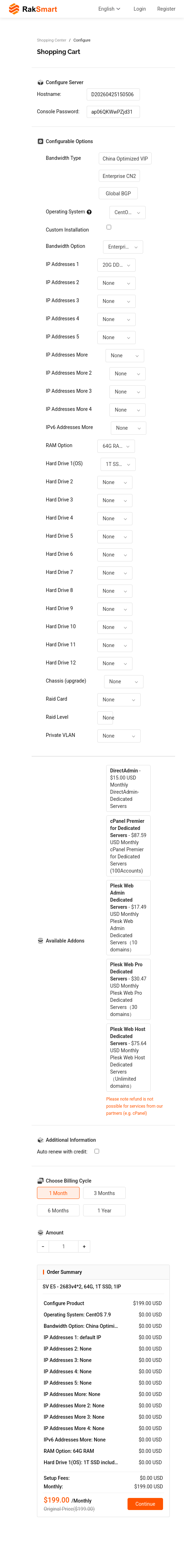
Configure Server (64, 82)
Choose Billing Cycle (68, 1181)
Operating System (69, 211)
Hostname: (49, 94)
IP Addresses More (67, 355)
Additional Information (71, 1140)
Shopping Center (51, 40)
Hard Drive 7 (59, 572)
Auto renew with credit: (62, 1152)
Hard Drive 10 (61, 626)
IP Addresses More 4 (69, 409)
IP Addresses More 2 (69, 373)
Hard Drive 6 (59, 554)
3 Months (104, 1193)
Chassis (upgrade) (66, 681)
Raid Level (57, 717)
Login (140, 9)
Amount (55, 1233)
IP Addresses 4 (62, 318)
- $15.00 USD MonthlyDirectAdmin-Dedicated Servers (125, 788)
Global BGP (118, 193)
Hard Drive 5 (59, 536)
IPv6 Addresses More (69, 427)
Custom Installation (67, 230)
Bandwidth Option (65, 246)
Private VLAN (60, 735)
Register (166, 9)
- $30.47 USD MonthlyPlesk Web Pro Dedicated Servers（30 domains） (128, 989)
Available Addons (65, 941)
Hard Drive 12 (61, 663)
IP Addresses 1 (62, 264)
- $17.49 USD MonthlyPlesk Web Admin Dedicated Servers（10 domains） (128, 917)
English (110, 9)
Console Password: (58, 111)
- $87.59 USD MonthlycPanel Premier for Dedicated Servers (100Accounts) (128, 846)
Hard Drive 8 (59, 590)
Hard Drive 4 (59, 518)
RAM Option (59, 445)
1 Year (104, 1210)
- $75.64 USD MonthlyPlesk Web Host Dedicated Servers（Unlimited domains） (128, 1057)
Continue (145, 1504)
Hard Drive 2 (59, 481)
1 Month (58, 1193)
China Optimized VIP (125, 159)
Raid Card (56, 699)
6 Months (58, 1210)
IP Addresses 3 (62, 300)
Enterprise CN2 (119, 176)
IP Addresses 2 (62, 282)
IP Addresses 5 (62, 337)
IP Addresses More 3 (69, 391)
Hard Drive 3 (59, 500)
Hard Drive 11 (61, 644)
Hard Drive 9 (59, 608)
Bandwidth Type (63, 158)
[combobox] (127, 212)
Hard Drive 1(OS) (64, 463)
